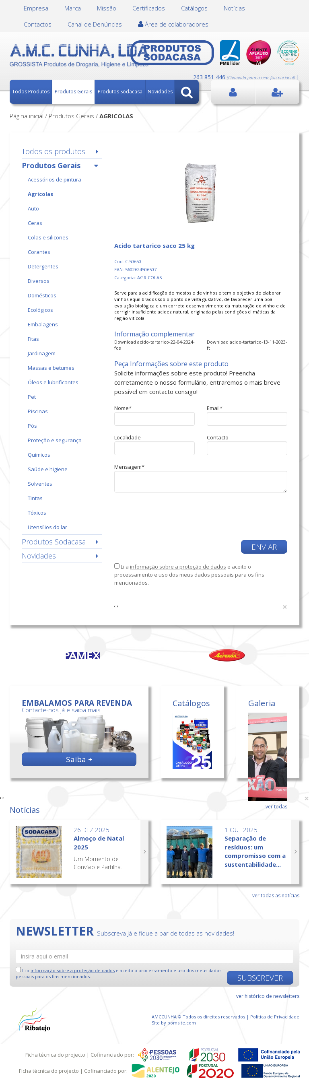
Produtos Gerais (73, 91)
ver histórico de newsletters (267, 996)
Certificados (148, 8)
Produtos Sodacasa (120, 91)
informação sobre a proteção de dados (178, 566)
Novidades (160, 91)
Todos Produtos (30, 91)
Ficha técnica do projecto (55, 1054)
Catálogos (194, 8)
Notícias (234, 8)
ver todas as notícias (275, 895)
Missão (106, 8)
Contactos (38, 24)
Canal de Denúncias (95, 24)
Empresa (36, 8)
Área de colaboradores (173, 24)
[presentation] (175, 516)
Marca (72, 8)
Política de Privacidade (274, 1017)
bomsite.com (181, 1023)
